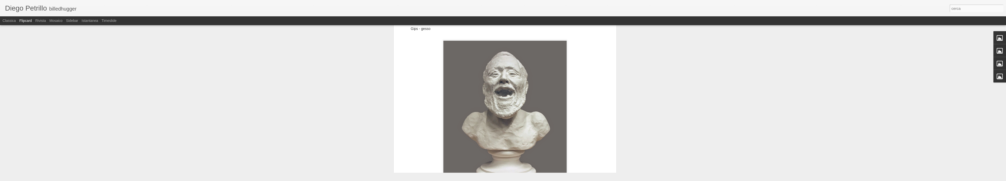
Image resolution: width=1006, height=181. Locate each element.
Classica (9, 21)
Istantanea (90, 21)
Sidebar (72, 21)
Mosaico (55, 21)
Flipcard (25, 21)
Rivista (40, 21)
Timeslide (109, 21)
